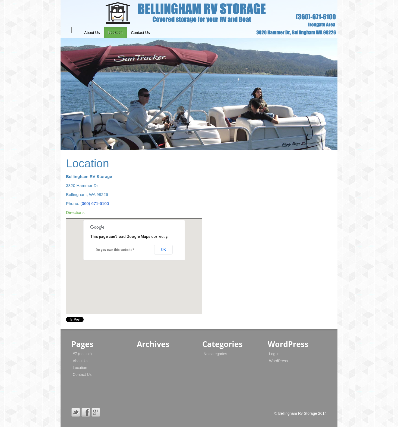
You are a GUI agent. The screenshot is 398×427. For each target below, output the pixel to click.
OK (163, 249)
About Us (92, 32)
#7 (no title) (82, 354)
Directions (75, 212)
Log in (274, 354)
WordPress (278, 361)
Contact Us (140, 32)
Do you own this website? (115, 250)
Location (115, 32)
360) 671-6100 (95, 203)
